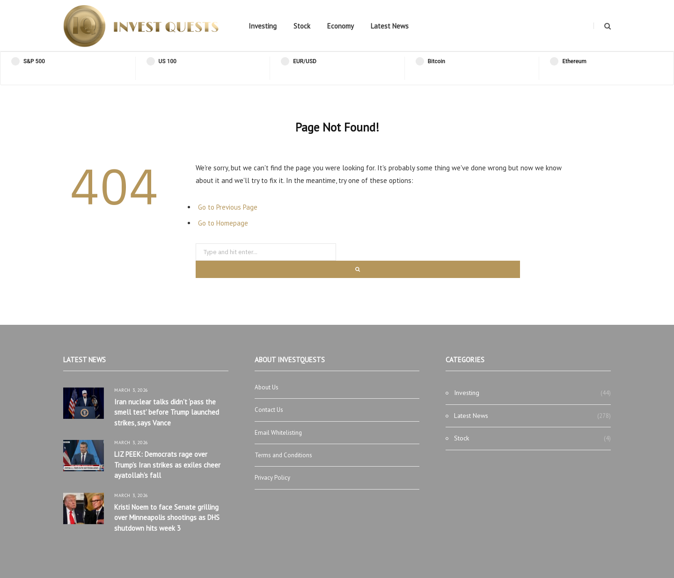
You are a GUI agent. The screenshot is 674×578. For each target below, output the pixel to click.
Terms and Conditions (283, 455)
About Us (266, 387)
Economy (340, 26)
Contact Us (269, 410)
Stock (301, 26)
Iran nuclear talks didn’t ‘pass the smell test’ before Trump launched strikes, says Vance (166, 412)
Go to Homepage (223, 223)
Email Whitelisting (278, 433)
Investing (263, 26)
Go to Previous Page (227, 207)
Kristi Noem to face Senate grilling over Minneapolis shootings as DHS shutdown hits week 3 (167, 518)
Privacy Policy (272, 478)
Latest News (390, 26)
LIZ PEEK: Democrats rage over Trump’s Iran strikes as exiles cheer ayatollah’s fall (167, 465)
